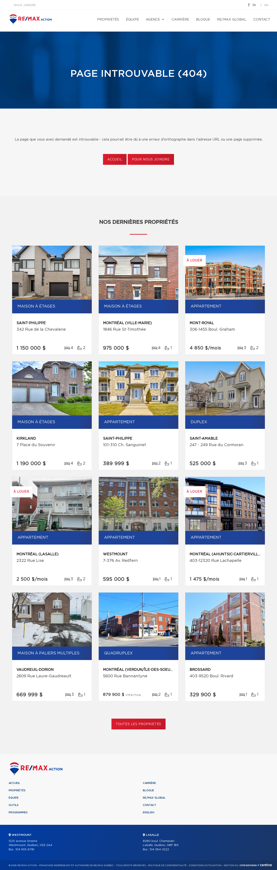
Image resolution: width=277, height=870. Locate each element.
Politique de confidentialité (167, 865)
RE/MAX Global (231, 19)
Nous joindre (25, 5)
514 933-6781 (24, 849)
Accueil (114, 159)
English (148, 812)
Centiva (265, 865)
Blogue (203, 19)
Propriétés (108, 19)
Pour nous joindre (151, 159)
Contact (261, 19)
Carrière (180, 19)
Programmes (18, 812)
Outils (14, 805)
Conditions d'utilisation (205, 865)
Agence (153, 19)
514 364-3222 (159, 849)
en (266, 5)
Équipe (132, 19)
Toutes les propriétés (138, 724)
